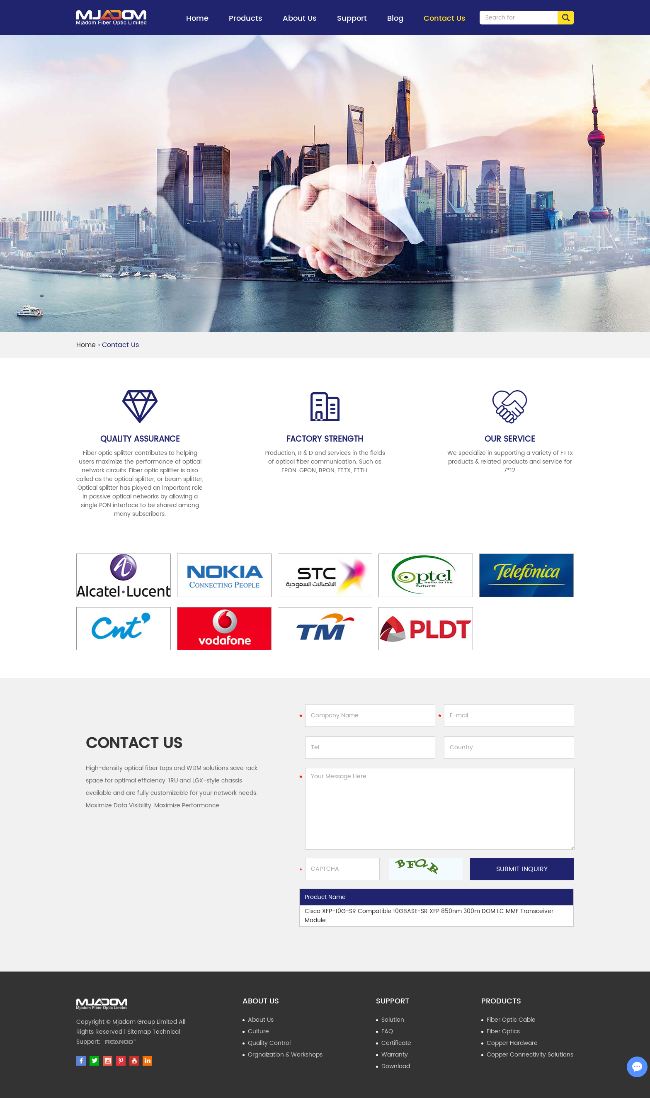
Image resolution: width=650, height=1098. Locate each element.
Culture (258, 1031)
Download (395, 1066)
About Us (300, 23)
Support (352, 23)
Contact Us (445, 18)
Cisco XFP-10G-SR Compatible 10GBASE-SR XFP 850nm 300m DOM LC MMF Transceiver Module (429, 915)
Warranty (394, 1054)
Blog (395, 18)
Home (197, 18)
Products (245, 23)
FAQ (387, 1031)
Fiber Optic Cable (511, 1020)
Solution (392, 1020)
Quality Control (269, 1043)
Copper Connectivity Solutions (530, 1054)
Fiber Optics (503, 1031)
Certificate (396, 1043)
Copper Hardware (512, 1043)
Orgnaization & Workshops (285, 1054)
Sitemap (139, 1032)
